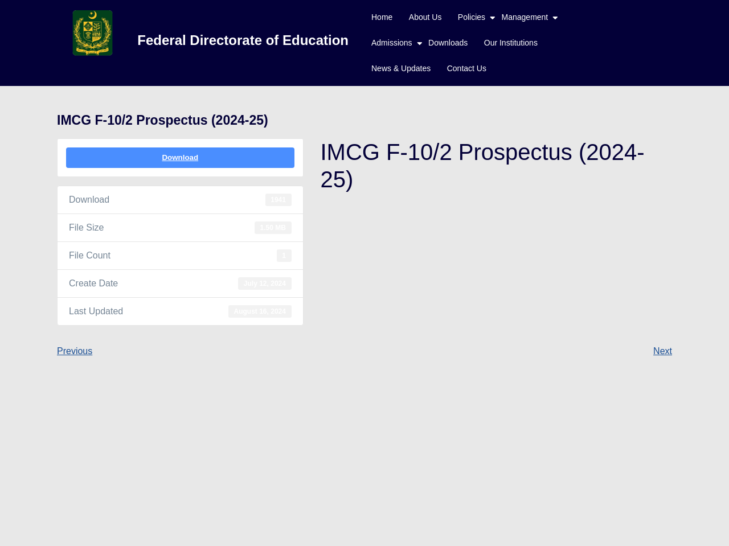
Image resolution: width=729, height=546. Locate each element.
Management (525, 17)
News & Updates (401, 68)
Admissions (391, 42)
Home (381, 17)
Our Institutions (511, 42)
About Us (425, 17)
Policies (471, 17)
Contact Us (466, 68)
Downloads (448, 42)
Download (180, 157)
